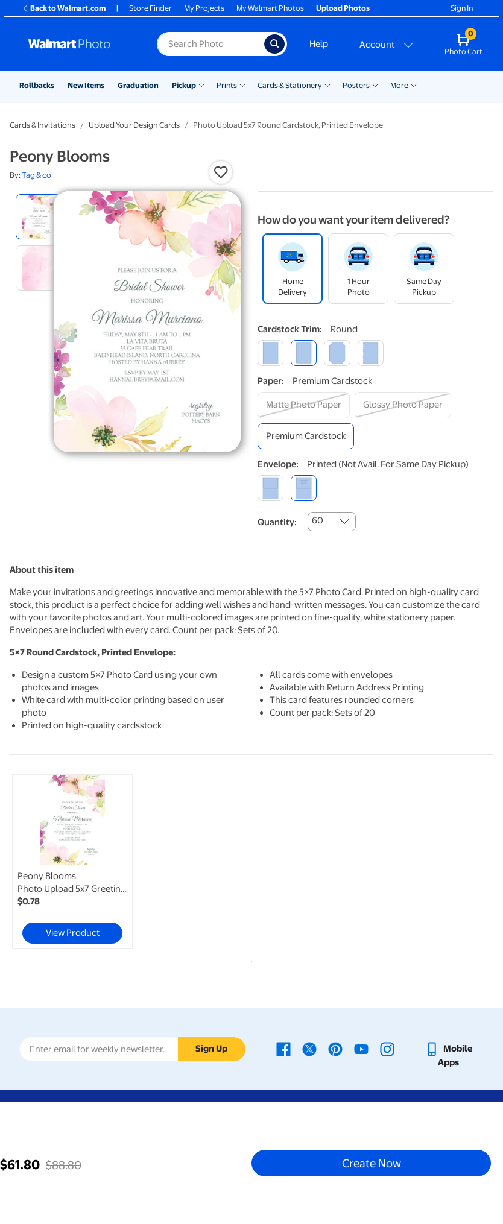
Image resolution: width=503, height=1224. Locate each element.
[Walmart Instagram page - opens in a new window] (387, 1048)
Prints (227, 85)
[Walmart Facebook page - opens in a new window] (283, 1048)
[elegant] (337, 353)
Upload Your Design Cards (134, 125)
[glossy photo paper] (403, 405)
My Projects (204, 8)
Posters (356, 85)
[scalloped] (371, 353)
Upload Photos (343, 8)
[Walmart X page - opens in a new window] (309, 1048)
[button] (220, 172)
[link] (72, 861)
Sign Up (211, 1048)
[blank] (270, 488)
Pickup (184, 85)
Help (318, 44)
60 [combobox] (317, 520)
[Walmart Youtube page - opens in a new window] (361, 1048)
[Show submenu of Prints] (242, 84)
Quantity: (277, 522)
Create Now (371, 1163)
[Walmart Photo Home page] (79, 44)
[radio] (38, 216)
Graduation (138, 85)
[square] (270, 353)
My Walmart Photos (270, 8)
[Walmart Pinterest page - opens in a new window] (335, 1048)
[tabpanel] (90, 861)
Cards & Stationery (290, 85)
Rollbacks (36, 85)
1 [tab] (249, 959)
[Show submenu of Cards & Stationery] (327, 84)
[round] (304, 353)
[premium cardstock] (306, 436)
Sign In (462, 8)
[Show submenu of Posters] (375, 84)
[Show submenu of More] (413, 84)
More (399, 85)
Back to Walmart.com (64, 8)
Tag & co (36, 175)
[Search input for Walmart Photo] (210, 44)
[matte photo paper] (304, 405)
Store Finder (150, 8)
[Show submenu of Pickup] (201, 84)
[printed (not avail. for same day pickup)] (304, 488)
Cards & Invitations (42, 125)
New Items (86, 85)
